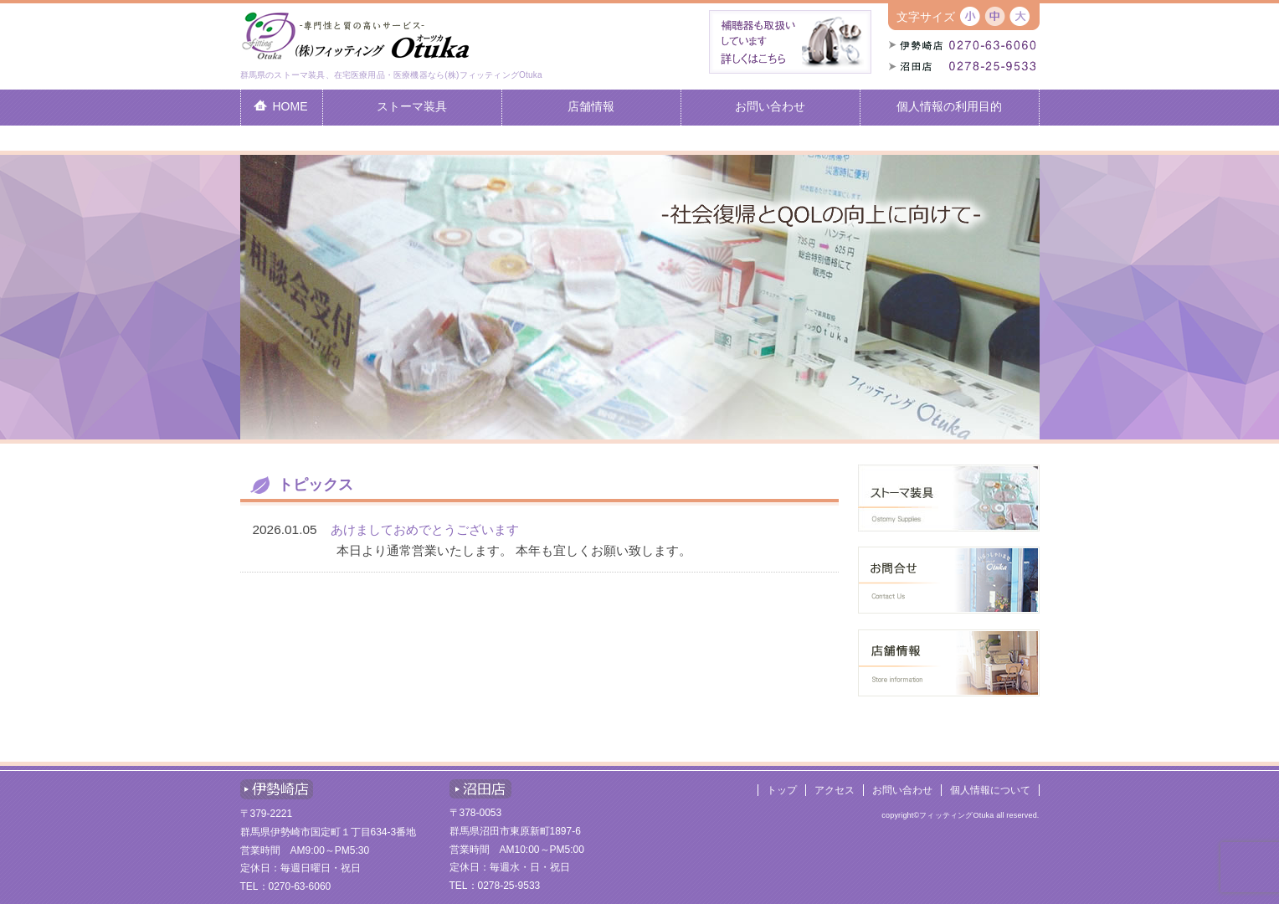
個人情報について (990, 790)
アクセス (834, 790)
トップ (782, 790)
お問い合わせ (902, 790)
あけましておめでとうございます (425, 529)
